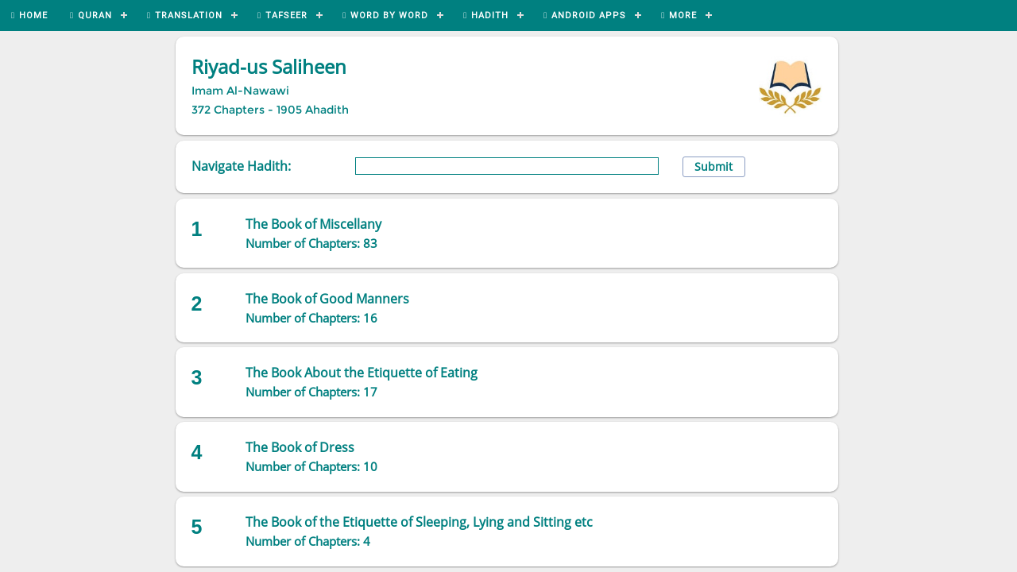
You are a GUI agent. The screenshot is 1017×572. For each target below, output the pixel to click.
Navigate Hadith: (241, 166)
